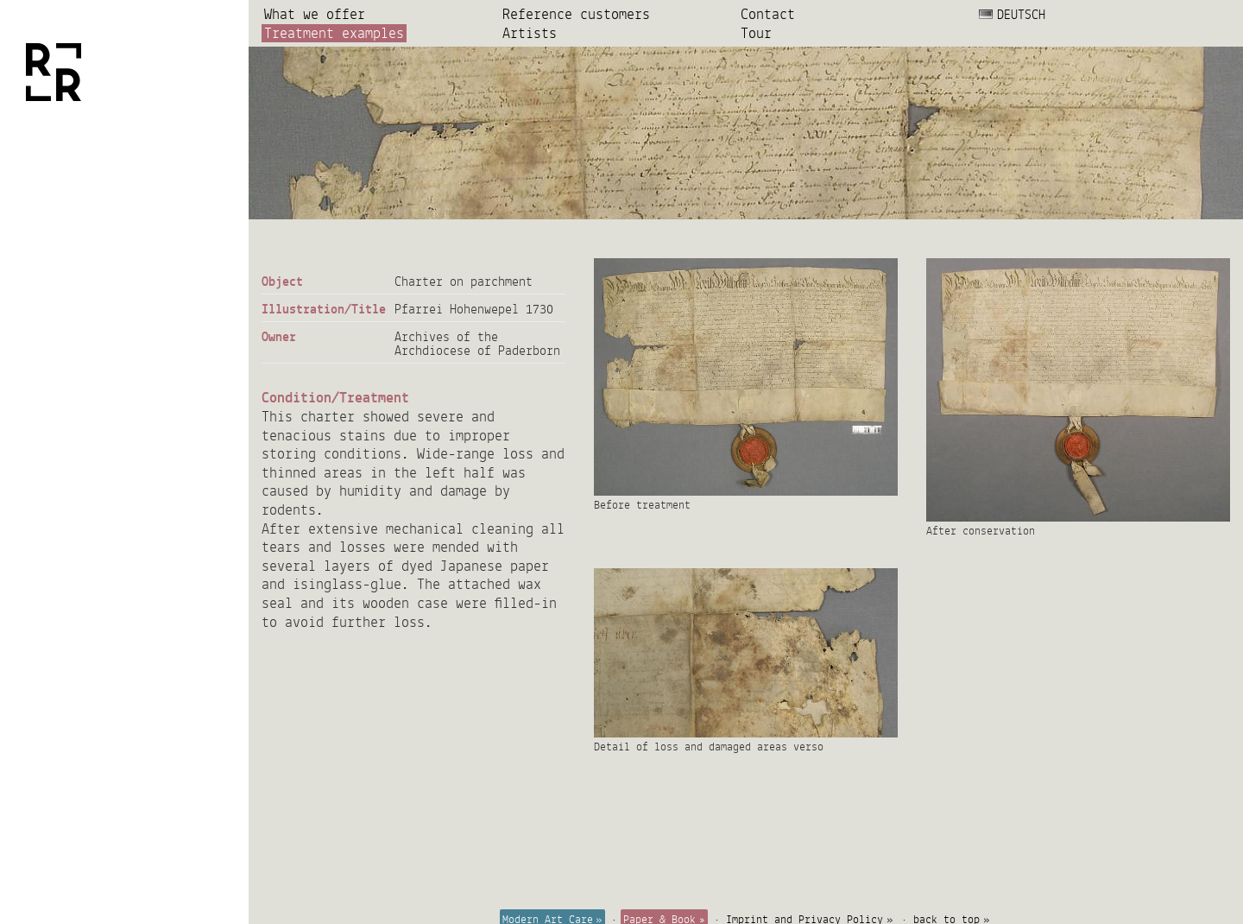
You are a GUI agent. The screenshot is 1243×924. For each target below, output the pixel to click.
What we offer (314, 14)
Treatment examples (334, 33)
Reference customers (576, 14)
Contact (768, 14)
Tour (756, 33)
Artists (529, 33)
